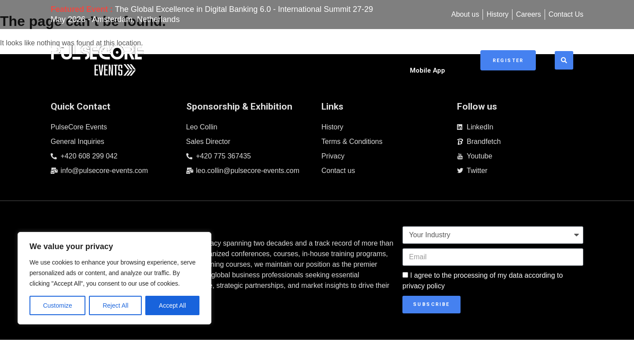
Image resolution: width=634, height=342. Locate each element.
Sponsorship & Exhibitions (364, 57)
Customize (57, 305)
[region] (114, 278)
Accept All (172, 305)
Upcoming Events (279, 57)
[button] (567, 57)
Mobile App (440, 57)
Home (225, 57)
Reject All (115, 305)
